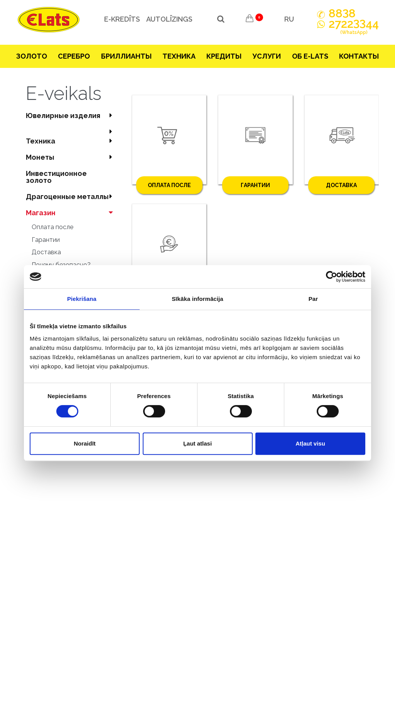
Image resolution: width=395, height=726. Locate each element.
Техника (179, 56)
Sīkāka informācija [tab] (197, 298)
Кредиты (223, 56)
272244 (354, 28)
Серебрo (74, 56)
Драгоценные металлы (71, 196)
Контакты (359, 56)
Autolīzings (166, 19)
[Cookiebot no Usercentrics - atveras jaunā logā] (331, 276)
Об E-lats (310, 56)
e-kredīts (119, 19)
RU (289, 19)
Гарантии (46, 239)
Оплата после (52, 227)
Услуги (266, 56)
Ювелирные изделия (71, 115)
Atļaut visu (310, 443)
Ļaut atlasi (197, 443)
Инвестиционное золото (56, 176)
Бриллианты (126, 56)
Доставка (46, 252)
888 (342, 13)
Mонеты (71, 157)
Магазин (71, 213)
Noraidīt (85, 443)
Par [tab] (313, 298)
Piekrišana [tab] (81, 298)
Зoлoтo (31, 56)
